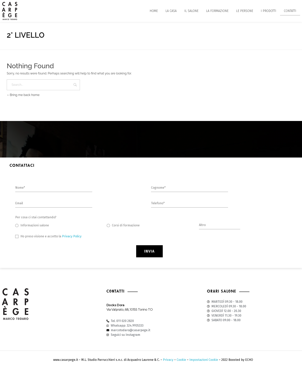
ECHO (249, 360)
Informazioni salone (34, 225)
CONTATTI (290, 11)
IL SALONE (191, 11)
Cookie (181, 360)
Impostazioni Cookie (203, 360)
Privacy (168, 360)
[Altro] (219, 226)
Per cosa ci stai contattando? (35, 217)
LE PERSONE (244, 11)
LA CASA (171, 11)
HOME (154, 11)
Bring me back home (23, 95)
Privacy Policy (71, 236)
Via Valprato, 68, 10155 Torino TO (130, 309)
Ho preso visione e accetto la (50, 236)
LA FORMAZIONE (217, 11)
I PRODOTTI (268, 11)
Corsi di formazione (126, 225)
